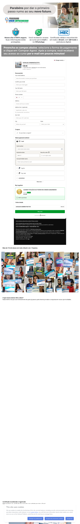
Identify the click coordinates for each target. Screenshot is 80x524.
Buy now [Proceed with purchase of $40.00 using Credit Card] (40, 211)
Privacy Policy (30, 233)
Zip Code (17, 115)
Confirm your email (20, 82)
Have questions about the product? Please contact (27, 221)
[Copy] (28, 227)
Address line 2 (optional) (21, 107)
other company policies (40, 233)
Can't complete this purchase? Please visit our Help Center (28, 223)
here (32, 236)
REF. (29, 239)
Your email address (20, 75)
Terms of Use (23, 233)
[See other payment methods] (40, 181)
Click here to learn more (35, 229)
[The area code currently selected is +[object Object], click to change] (19, 97)
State (41, 121)
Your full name (18, 88)
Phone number (19, 94)
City (16, 121)
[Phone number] (44, 97)
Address (17, 101)
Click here (33, 67)
